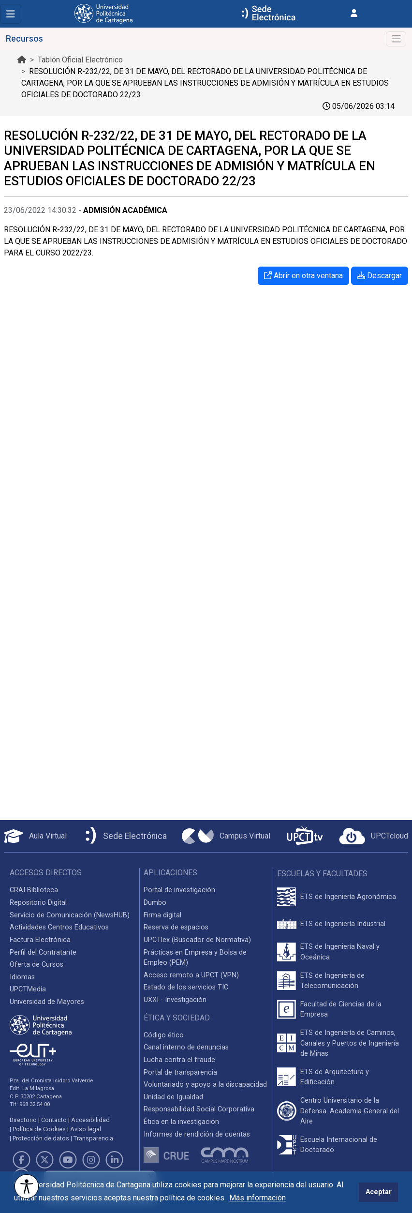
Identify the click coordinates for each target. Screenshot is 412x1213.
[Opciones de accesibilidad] (27, 1186)
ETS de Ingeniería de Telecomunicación (332, 981)
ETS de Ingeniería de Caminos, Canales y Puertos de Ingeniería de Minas (349, 1043)
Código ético (164, 1035)
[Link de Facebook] (21, 1159)
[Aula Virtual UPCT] (35, 836)
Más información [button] (257, 1197)
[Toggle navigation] (10, 14)
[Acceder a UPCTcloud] (373, 836)
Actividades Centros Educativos (59, 927)
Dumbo (155, 903)
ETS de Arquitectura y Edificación (334, 1077)
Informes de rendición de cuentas (197, 1134)
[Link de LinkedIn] (114, 1159)
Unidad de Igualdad (173, 1097)
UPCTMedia (28, 989)
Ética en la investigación (181, 1122)
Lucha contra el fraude (179, 1060)
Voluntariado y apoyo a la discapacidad (205, 1084)
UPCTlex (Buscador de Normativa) (197, 940)
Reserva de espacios (176, 927)
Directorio (23, 1119)
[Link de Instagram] (91, 1159)
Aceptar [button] (379, 1192)
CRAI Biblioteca (34, 890)
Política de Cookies (39, 1129)
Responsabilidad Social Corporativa (199, 1109)
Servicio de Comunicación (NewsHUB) (70, 915)
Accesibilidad (90, 1119)
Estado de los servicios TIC (186, 987)
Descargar (379, 275)
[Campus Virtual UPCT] (226, 836)
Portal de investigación (179, 890)
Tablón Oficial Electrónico (80, 59)
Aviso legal (85, 1129)
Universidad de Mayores (47, 1002)
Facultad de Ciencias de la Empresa (341, 1009)
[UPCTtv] (304, 836)
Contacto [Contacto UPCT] (54, 1119)
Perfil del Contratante (43, 952)
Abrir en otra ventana (303, 275)
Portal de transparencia (180, 1072)
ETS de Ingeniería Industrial (342, 924)
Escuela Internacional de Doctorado (338, 1145)
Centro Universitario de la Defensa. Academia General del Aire (349, 1110)
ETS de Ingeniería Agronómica (348, 897)
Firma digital (162, 915)
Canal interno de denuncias (186, 1047)
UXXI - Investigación (175, 1000)
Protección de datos (41, 1138)
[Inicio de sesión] (354, 13)
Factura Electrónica (40, 940)
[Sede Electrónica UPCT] (124, 836)
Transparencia (93, 1138)
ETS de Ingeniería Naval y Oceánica (340, 952)
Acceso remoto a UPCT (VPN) (191, 975)
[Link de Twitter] (44, 1159)
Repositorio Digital (38, 903)
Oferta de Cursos (36, 964)
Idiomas (22, 977)
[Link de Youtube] (67, 1159)
